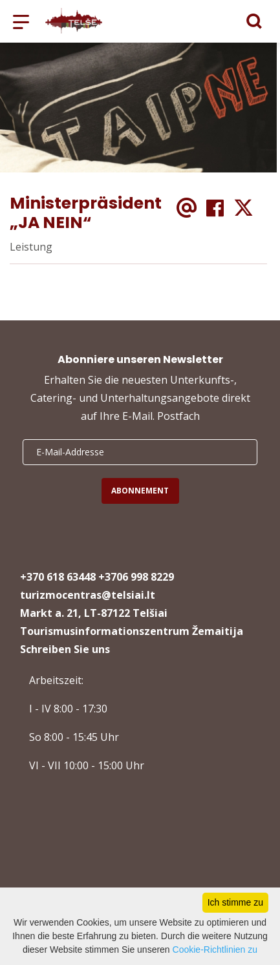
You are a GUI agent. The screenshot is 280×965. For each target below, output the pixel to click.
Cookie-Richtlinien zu (215, 949)
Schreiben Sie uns (65, 649)
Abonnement (140, 490)
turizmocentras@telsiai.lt (87, 595)
